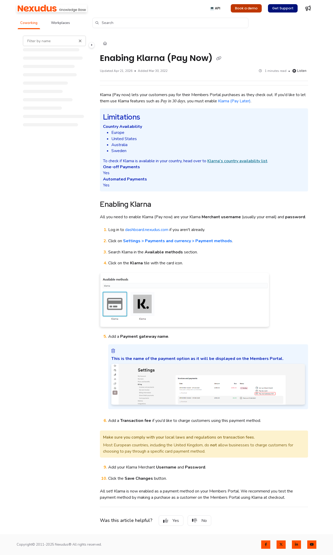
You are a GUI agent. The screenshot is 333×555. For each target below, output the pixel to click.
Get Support (282, 8)
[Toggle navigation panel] (91, 45)
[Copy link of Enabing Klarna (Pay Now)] (219, 58)
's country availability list (237, 161)
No (199, 520)
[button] (29, 23)
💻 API (215, 8)
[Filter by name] (54, 41)
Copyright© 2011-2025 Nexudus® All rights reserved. (59, 544)
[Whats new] (308, 8)
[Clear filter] (80, 41)
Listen (299, 70)
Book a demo (246, 8)
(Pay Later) (234, 101)
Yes (171, 520)
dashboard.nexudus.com (146, 230)
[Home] (52, 8)
